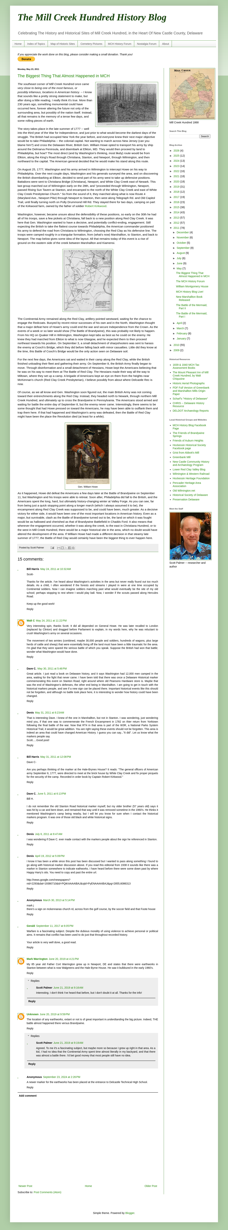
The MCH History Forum (190, 281)
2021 (177, 176)
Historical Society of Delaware (190, 494)
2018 (177, 191)
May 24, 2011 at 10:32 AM (55, 569)
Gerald (31, 925)
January (182, 338)
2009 (177, 350)
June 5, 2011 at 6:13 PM (51, 793)
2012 (177, 222)
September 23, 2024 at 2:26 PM (61, 1076)
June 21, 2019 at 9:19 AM (68, 1042)
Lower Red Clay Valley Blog (189, 469)
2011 (177, 227)
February (182, 333)
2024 (177, 160)
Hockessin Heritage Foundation (191, 478)
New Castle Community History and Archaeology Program (191, 463)
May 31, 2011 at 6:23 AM (49, 712)
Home (18, 43)
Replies (35, 980)
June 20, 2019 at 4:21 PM (64, 958)
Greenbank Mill (182, 457)
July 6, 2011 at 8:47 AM (48, 834)
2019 (177, 186)
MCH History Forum (119, 43)
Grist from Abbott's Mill (186, 452)
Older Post (151, 1185)
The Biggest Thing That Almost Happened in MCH (64, 75)
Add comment (27, 1095)
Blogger (129, 1213)
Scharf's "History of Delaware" (190, 398)
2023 (177, 166)
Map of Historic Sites (63, 43)
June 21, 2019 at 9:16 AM (68, 987)
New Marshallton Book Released (189, 298)
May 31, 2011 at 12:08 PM (55, 756)
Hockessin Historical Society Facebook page (189, 447)
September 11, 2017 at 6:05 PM (54, 925)
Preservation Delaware (186, 499)
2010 (177, 344)
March (181, 328)
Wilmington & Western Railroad (191, 473)
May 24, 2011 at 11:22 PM (51, 620)
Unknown (33, 1014)
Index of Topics (36, 43)
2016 (177, 202)
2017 (177, 197)
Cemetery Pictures (91, 43)
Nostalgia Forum (147, 43)
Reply (30, 609)
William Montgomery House (192, 286)
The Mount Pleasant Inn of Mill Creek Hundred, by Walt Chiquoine (191, 375)
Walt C (31, 620)
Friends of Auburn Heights (188, 440)
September (183, 247)
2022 (177, 171)
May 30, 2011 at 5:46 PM (52, 668)
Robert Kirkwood (95, 206)
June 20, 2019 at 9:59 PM (55, 1014)
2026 (177, 150)
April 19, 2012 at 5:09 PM (49, 855)
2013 (177, 217)
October (182, 242)
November (183, 237)
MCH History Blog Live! (189, 291)
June (180, 263)
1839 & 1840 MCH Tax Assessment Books (186, 366)
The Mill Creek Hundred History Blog (92, 17)
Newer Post (25, 1185)
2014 (177, 212)
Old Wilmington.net (184, 490)
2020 (177, 181)
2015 (177, 207)
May (179, 268)
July (179, 258)
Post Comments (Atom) (47, 1192)
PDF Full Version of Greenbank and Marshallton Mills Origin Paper (191, 391)
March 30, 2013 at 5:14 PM (59, 900)
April (180, 323)
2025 (177, 155)
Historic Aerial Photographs (189, 383)
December (183, 232)
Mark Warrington (37, 958)
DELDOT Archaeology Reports (191, 410)
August (181, 252)
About (165, 43)
